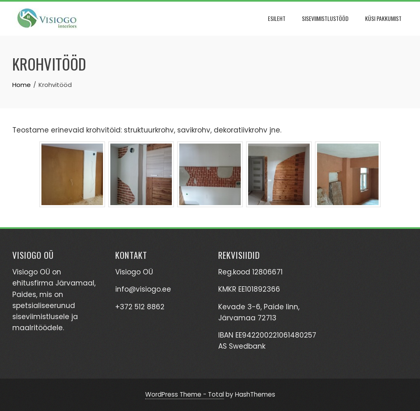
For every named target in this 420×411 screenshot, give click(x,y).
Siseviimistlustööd (325, 18)
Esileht (276, 18)
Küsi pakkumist (383, 18)
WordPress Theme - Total (184, 394)
